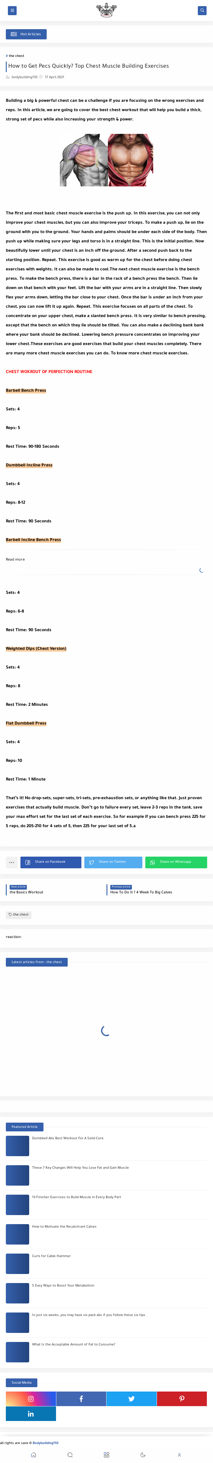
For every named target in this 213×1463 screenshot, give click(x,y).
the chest (16, 56)
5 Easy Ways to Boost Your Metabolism (63, 1286)
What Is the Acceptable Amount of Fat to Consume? (73, 1345)
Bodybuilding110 (45, 1444)
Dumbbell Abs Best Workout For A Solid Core (68, 1139)
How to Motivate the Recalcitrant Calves (64, 1227)
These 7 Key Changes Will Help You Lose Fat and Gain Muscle (80, 1168)
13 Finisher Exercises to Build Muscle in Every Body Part (76, 1198)
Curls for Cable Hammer (51, 1257)
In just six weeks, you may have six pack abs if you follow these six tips (88, 1315)
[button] (50, 862)
